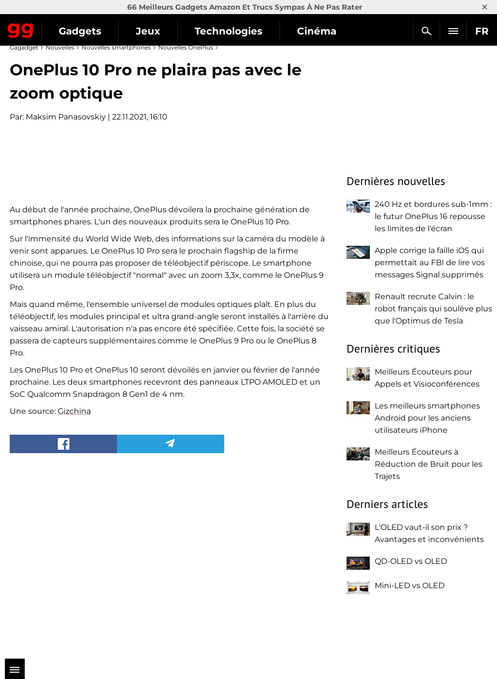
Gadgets (80, 31)
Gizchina (74, 592)
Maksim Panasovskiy (66, 116)
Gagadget (20, 28)
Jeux (148, 31)
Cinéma (316, 31)
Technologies (229, 31)
